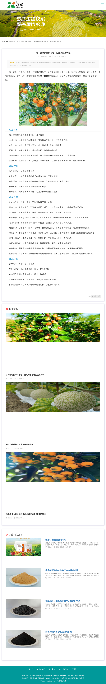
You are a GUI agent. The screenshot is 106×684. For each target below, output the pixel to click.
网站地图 (63, 681)
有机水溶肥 (41, 669)
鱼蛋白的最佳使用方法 (55, 540)
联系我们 (75, 669)
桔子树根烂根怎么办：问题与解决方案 (47, 41)
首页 (3, 41)
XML (58, 681)
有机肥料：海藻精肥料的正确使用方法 (62, 601)
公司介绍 (30, 669)
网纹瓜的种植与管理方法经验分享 (19, 444)
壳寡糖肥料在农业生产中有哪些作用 (61, 570)
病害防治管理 (96, 296)
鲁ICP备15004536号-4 (76, 675)
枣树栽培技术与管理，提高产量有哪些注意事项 (25, 375)
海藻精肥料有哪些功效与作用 (58, 632)
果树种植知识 (26, 41)
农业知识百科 (13, 41)
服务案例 (52, 669)
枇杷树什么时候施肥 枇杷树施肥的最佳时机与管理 (26, 514)
